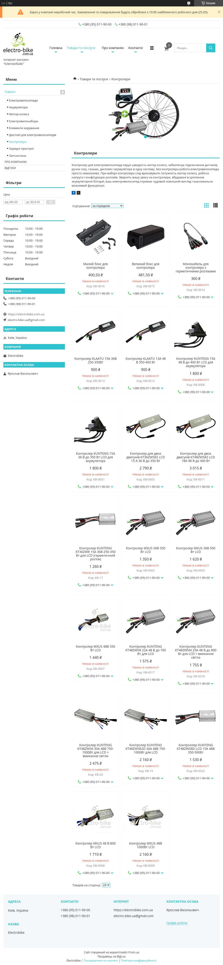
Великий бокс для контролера (146, 265)
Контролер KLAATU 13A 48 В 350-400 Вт (145, 360)
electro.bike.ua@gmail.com (26, 320)
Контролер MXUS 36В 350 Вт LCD (145, 550)
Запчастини (17, 156)
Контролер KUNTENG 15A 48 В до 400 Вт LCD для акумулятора (195, 362)
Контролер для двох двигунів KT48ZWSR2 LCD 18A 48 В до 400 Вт (195, 457)
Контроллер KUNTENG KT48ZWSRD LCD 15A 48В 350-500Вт (196, 748)
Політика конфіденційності (138, 960)
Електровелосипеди (23, 100)
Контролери (18, 142)
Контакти (135, 48)
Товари (10, 92)
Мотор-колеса (19, 114)
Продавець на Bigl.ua (111, 956)
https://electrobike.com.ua (26, 314)
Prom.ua (133, 952)
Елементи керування (24, 128)
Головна (55, 48)
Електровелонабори (23, 121)
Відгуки (10, 168)
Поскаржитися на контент (101, 960)
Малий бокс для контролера (95, 265)
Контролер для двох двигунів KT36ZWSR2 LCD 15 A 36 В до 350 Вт (145, 457)
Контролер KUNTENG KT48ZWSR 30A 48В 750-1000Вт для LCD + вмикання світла (95, 750)
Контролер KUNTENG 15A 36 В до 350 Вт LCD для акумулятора (95, 457)
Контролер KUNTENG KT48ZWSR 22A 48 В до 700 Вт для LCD (145, 650)
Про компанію (113, 48)
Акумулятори (18, 107)
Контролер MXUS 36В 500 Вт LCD (195, 550)
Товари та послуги (81, 48)
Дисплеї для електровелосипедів (32, 135)
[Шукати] (210, 48)
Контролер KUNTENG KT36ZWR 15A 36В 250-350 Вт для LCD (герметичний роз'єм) (95, 553)
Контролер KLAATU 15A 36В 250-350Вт (95, 360)
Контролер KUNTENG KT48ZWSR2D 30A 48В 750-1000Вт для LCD (145, 748)
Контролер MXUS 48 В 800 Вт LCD (96, 845)
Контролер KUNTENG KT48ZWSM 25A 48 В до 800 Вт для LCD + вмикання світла (195, 652)
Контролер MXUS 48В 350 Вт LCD (95, 648)
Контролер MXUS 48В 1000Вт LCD (145, 845)
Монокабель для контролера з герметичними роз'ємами (196, 267)
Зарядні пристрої (21, 148)
